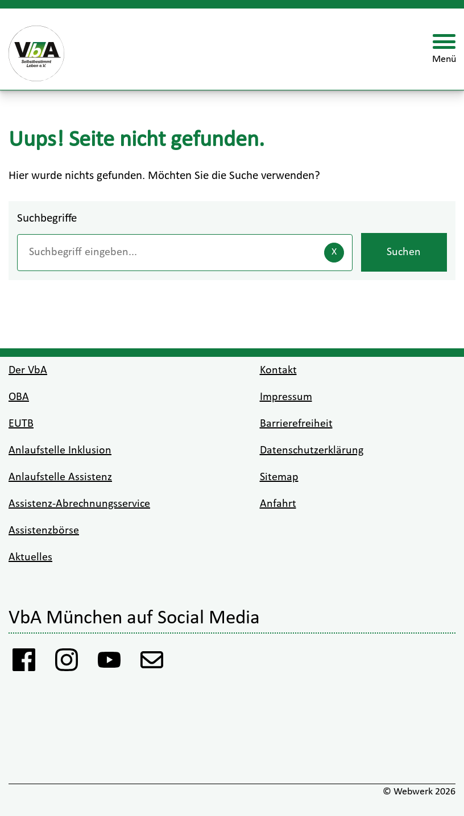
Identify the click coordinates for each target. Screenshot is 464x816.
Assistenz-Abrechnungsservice (79, 504)
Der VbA (28, 370)
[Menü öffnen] (444, 49)
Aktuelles (30, 557)
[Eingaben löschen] (334, 253)
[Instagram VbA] (66, 662)
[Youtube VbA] (109, 662)
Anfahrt (278, 504)
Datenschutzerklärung (311, 450)
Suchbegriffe (47, 218)
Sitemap (279, 477)
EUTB (21, 424)
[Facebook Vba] (24, 662)
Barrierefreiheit (296, 424)
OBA (19, 397)
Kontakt (278, 370)
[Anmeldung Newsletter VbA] (152, 662)
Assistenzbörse (44, 530)
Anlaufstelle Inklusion (60, 450)
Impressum (286, 397)
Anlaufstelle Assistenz (60, 477)
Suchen (404, 252)
